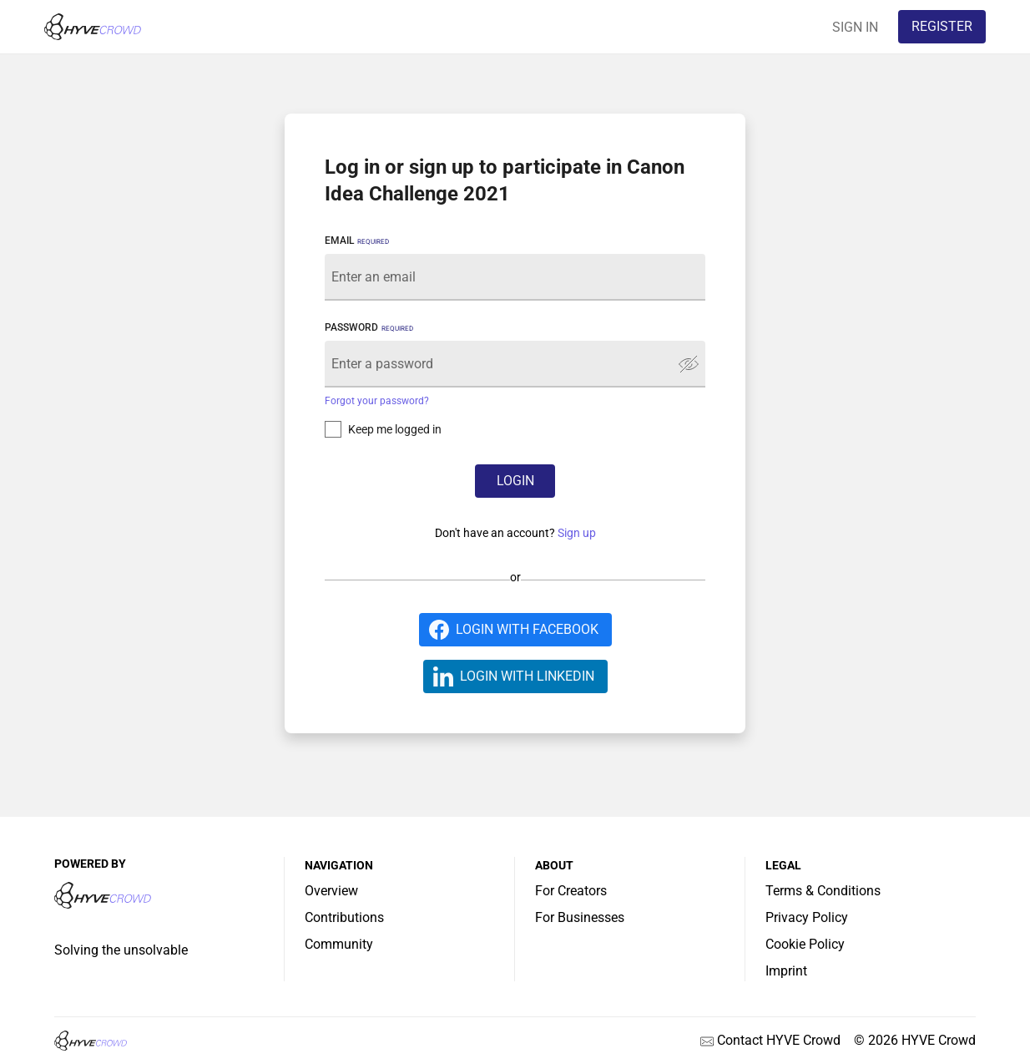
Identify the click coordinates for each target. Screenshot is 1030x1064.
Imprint (786, 971)
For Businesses (579, 917)
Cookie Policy (805, 944)
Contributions (344, 917)
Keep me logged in (395, 429)
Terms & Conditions (823, 891)
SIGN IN (855, 27)
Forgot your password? (377, 401)
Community (339, 944)
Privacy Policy (806, 917)
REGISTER (941, 26)
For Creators (571, 891)
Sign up (577, 533)
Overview (331, 891)
